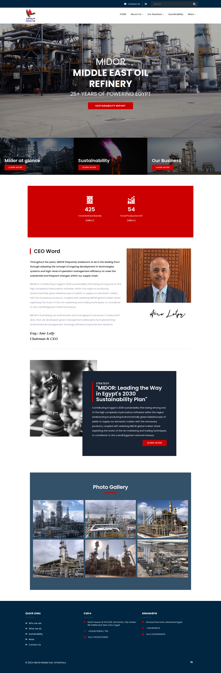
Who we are (35, 623)
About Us (137, 14)
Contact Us (134, 4)
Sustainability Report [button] (110, 105)
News (192, 14)
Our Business (155, 14)
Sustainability (175, 14)
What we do (35, 628)
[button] (16, 76)
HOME (123, 14)
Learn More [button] (15, 167)
